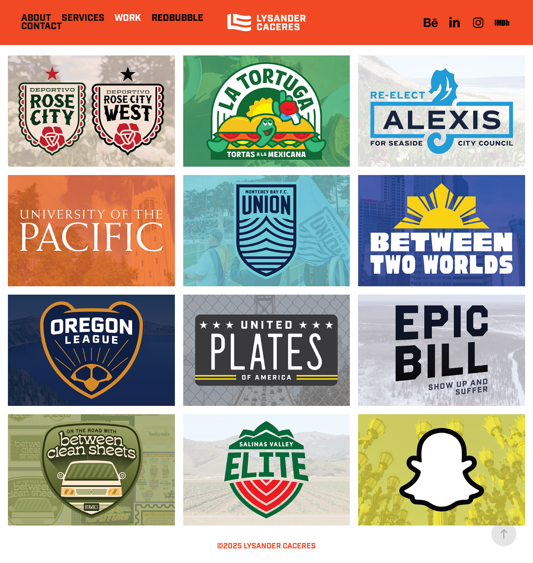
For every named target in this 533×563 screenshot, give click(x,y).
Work (128, 18)
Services (83, 18)
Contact (41, 26)
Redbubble (177, 18)
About (36, 18)
